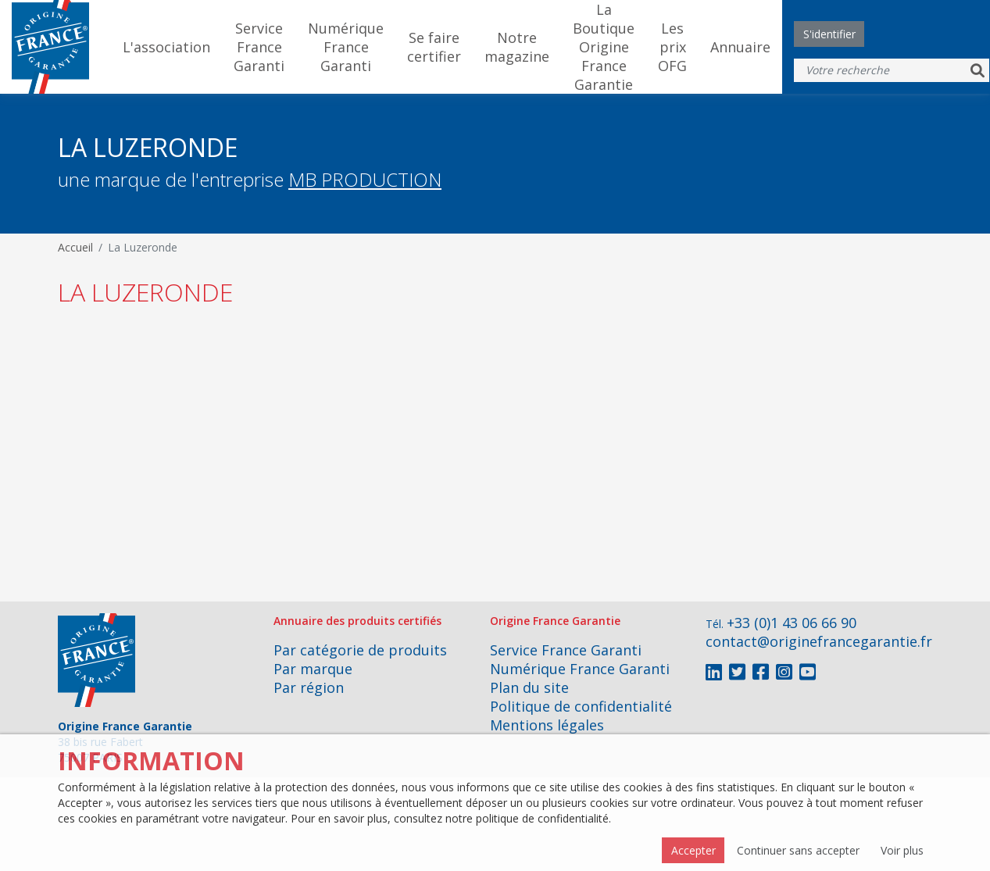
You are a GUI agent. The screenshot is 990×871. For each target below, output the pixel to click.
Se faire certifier (434, 47)
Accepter (693, 850)
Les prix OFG (672, 47)
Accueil (75, 247)
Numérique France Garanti (346, 47)
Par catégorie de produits (360, 650)
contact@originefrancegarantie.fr (819, 641)
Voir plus (902, 850)
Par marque (312, 668)
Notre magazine (516, 47)
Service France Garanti (259, 47)
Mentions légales (547, 725)
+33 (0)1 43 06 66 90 (791, 622)
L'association (166, 46)
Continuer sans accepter (798, 850)
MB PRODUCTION (364, 179)
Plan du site (529, 687)
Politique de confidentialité (581, 706)
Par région (308, 687)
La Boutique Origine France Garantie (603, 47)
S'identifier (829, 34)
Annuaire (740, 46)
